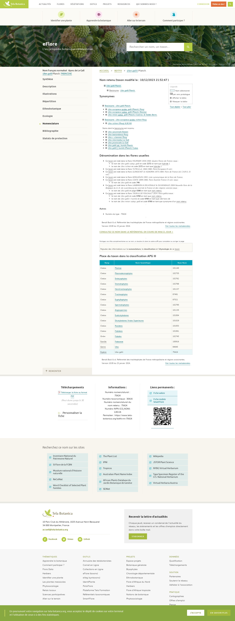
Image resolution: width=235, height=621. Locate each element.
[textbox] (155, 47)
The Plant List (108, 456)
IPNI (103, 462)
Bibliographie (50, 130)
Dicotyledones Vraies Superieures (129, 320)
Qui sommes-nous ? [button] (146, 4)
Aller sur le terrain (136, 20)
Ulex (45, 73)
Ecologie (48, 116)
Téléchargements (178, 564)
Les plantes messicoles (54, 581)
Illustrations (50, 93)
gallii (50, 73)
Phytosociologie (50, 585)
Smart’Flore (88, 598)
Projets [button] (107, 4)
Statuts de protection (55, 138)
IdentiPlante (89, 581)
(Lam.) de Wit (189, 64)
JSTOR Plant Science (161, 462)
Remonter (53, 371)
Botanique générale (136, 564)
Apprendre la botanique (98, 20)
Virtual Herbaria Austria (163, 483)
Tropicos (105, 468)
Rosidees (119, 325)
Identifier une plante (61, 20)
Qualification (175, 560)
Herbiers (47, 573)
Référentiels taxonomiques (96, 594)
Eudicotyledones (122, 315)
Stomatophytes (121, 283)
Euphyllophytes (121, 299)
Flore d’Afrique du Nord (138, 581)
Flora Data (48, 569)
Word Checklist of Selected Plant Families (67, 487)
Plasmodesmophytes (123, 273)
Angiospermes (121, 310)
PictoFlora (88, 585)
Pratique (174, 592)
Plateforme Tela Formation (96, 590)
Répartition (49, 101)
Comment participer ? (174, 20)
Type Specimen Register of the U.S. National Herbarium (166, 475)
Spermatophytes (122, 304)
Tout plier (187, 106)
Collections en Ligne (93, 569)
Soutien (173, 572)
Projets (130, 556)
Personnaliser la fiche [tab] (70, 414)
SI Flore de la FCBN (60, 464)
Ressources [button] (124, 4)
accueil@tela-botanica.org (55, 529)
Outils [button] (93, 4)
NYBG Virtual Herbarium (163, 468)
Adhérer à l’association (180, 584)
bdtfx (118, 70)
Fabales (118, 336)
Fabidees (119, 331)
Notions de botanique (137, 594)
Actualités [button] (45, 4)
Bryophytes (132, 569)
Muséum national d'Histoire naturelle (65, 472)
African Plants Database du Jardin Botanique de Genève (115, 481)
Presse (172, 604)
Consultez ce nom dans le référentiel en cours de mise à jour (135, 232)
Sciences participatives (54, 594)
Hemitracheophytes (123, 289)
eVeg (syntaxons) (91, 577)
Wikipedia (156, 456)
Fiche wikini (157, 393)
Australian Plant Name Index (115, 474)
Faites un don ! (219, 4)
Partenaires (175, 576)
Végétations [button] (77, 4)
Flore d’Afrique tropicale (138, 590)
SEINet (104, 489)
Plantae (118, 268)
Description (49, 86)
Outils (86, 556)
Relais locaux (49, 590)
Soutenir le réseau (178, 580)
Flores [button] (60, 4)
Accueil (104, 70)
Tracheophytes (121, 294)
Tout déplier (175, 106)
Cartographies (176, 596)
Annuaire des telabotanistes (97, 560)
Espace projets (133, 560)
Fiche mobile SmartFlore (158, 400)
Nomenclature (51, 123)
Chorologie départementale (140, 573)
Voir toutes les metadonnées (177, 226)
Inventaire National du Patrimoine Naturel (62, 457)
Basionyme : (118, 105)
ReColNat (56, 479)
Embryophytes (121, 278)
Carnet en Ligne (91, 564)
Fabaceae (66, 73)
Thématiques (50, 556)
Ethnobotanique (52, 108)
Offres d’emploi (177, 600)
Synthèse (48, 79)
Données (174, 556)
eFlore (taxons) (90, 573)
